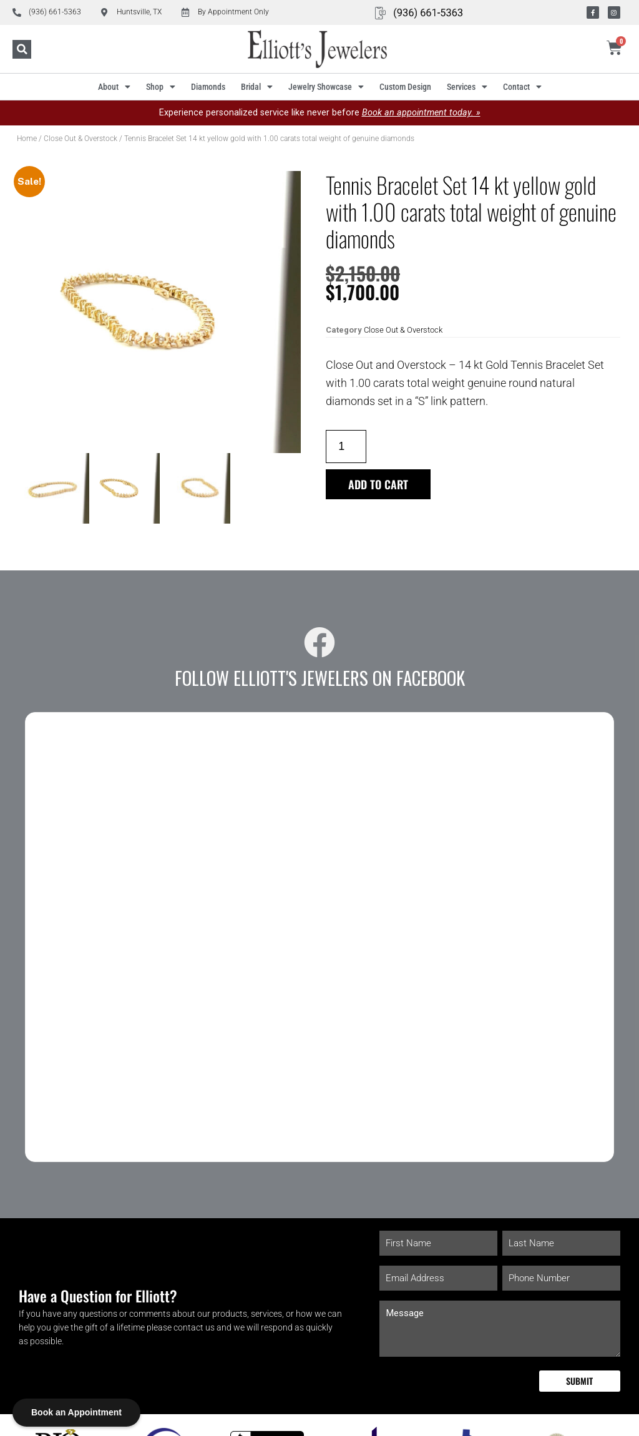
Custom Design (405, 87)
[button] (21, 49)
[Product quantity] (346, 446)
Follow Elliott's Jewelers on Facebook (320, 678)
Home (27, 138)
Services (467, 86)
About (114, 86)
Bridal (257, 86)
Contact (522, 86)
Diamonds (208, 87)
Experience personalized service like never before (319, 112)
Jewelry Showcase (326, 86)
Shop (160, 86)
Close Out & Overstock (80, 138)
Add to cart (378, 484)
